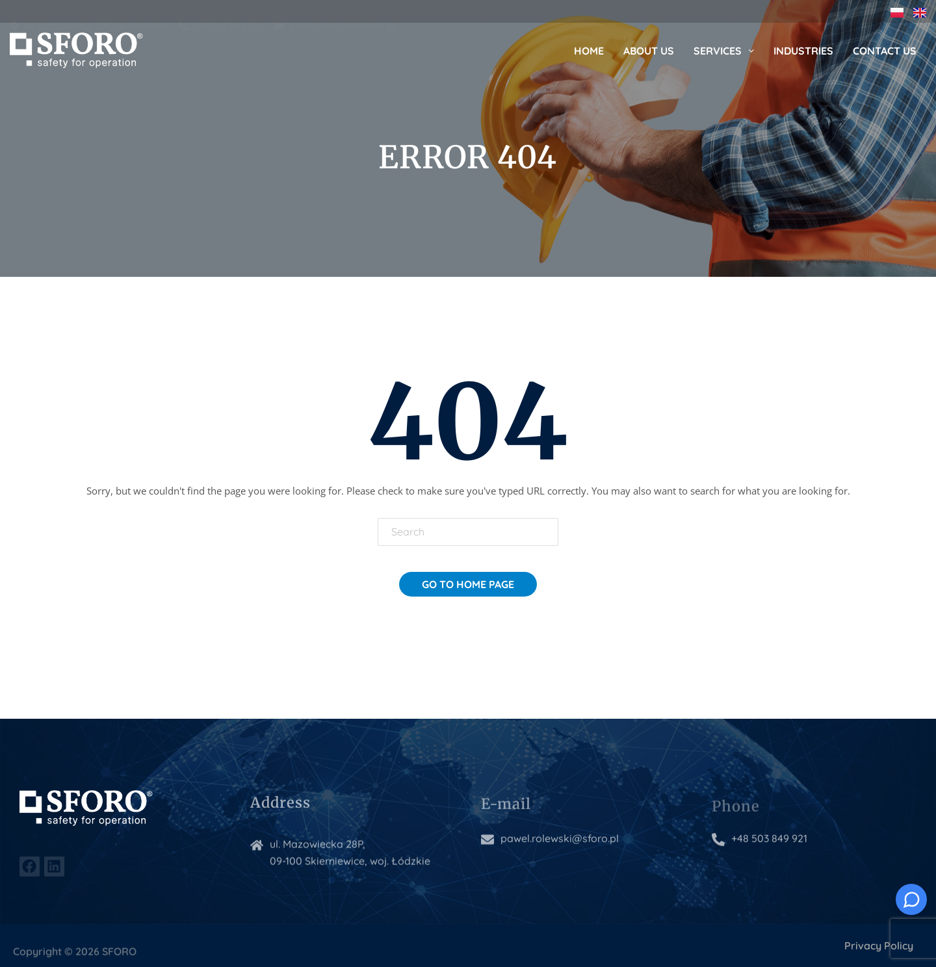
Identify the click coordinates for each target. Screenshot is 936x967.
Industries (803, 50)
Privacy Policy (878, 945)
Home (589, 50)
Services (724, 50)
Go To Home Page (468, 584)
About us (648, 50)
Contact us (884, 50)
